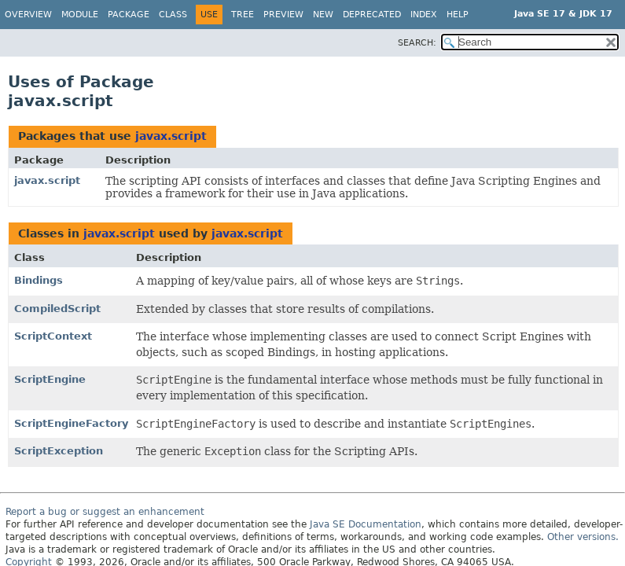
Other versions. (583, 536)
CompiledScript (57, 308)
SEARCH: (417, 43)
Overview (28, 14)
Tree (242, 14)
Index (423, 14)
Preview (283, 14)
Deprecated (372, 14)
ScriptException (58, 451)
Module (79, 14)
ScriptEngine (50, 379)
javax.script (171, 136)
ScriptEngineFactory (71, 423)
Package (128, 14)
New (323, 14)
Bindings (38, 280)
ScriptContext (53, 336)
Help (458, 14)
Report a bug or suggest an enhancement (105, 511)
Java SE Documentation (365, 524)
